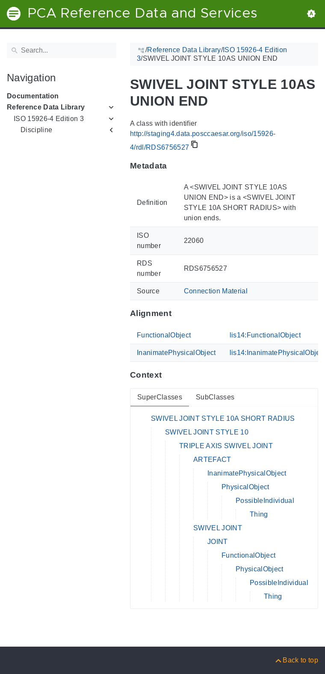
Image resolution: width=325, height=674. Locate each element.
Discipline (36, 129)
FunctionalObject (164, 335)
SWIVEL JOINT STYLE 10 (206, 432)
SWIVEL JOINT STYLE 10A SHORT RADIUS (223, 418)
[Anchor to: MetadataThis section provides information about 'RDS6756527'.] (175, 165)
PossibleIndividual (265, 500)
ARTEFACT (212, 459)
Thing (259, 514)
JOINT (217, 541)
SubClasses (215, 397)
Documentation (33, 96)
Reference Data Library (46, 107)
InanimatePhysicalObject (176, 352)
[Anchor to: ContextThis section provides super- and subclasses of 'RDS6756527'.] (170, 375)
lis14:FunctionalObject (265, 335)
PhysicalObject (245, 487)
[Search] (61, 50)
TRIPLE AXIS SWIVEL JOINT (226, 445)
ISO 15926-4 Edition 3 (49, 118)
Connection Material (216, 291)
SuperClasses (159, 397)
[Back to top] (296, 660)
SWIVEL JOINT (217, 528)
